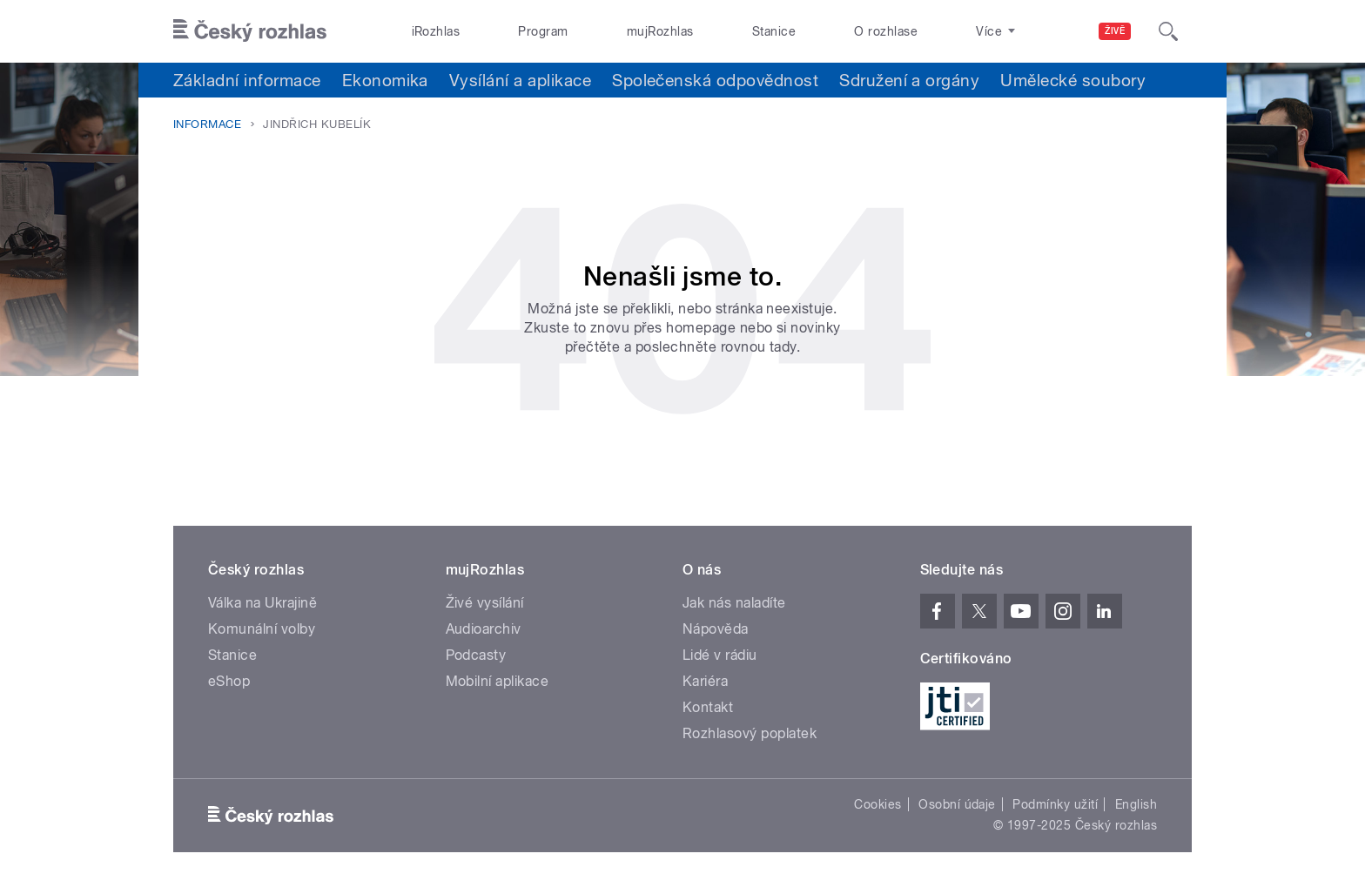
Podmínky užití (1055, 804)
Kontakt (707, 707)
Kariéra (705, 681)
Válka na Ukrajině (262, 603)
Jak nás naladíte (734, 603)
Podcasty (476, 655)
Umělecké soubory (1073, 80)
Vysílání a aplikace (520, 80)
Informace (207, 124)
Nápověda (715, 629)
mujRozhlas (660, 31)
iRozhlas (436, 31)
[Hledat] (1168, 31)
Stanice (774, 31)
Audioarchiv (483, 629)
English (1136, 804)
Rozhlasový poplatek (749, 733)
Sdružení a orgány (909, 80)
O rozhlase (886, 31)
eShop (229, 681)
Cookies (877, 804)
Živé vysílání (485, 603)
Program (543, 31)
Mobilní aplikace (497, 681)
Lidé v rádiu (719, 655)
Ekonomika (385, 80)
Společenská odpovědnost (715, 80)
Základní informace (247, 80)
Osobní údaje (957, 804)
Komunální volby (261, 629)
